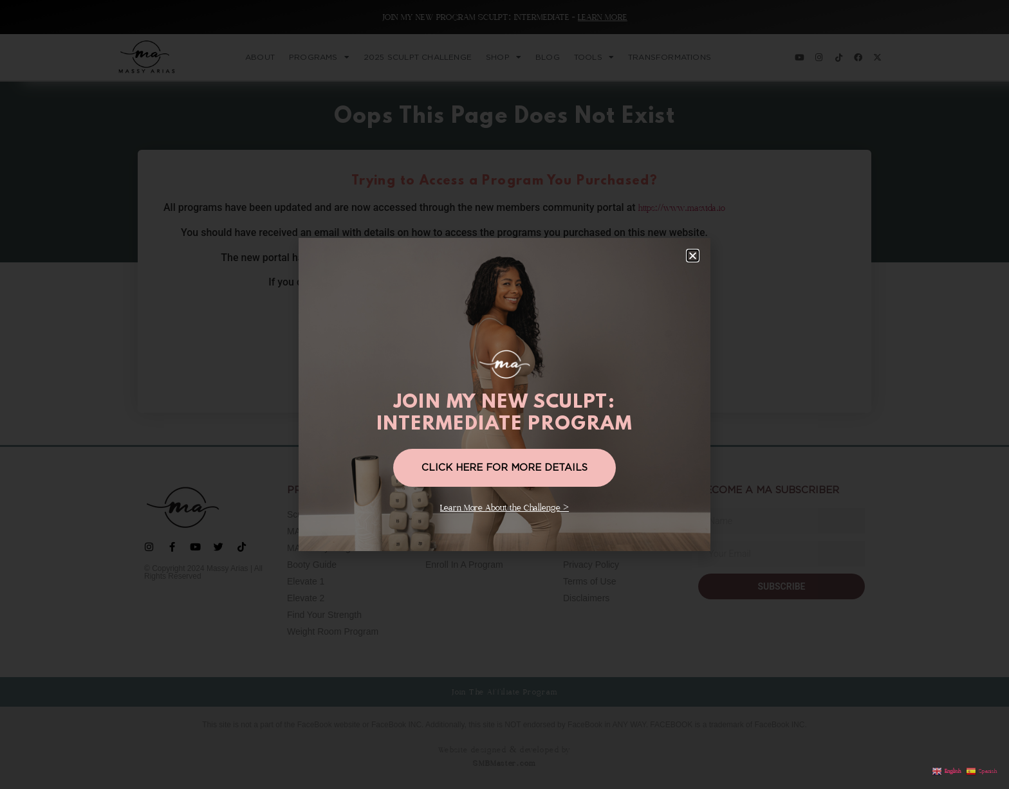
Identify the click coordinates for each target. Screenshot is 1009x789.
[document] (504, 394)
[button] (693, 255)
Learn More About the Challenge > (504, 508)
